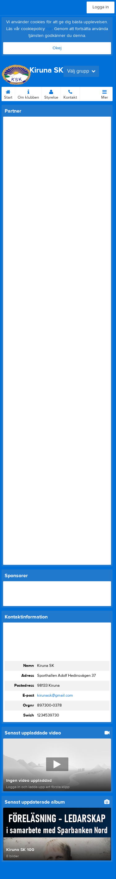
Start (8, 93)
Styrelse (51, 93)
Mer (104, 93)
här (49, 29)
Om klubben (28, 93)
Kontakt (70, 93)
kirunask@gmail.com (55, 695)
